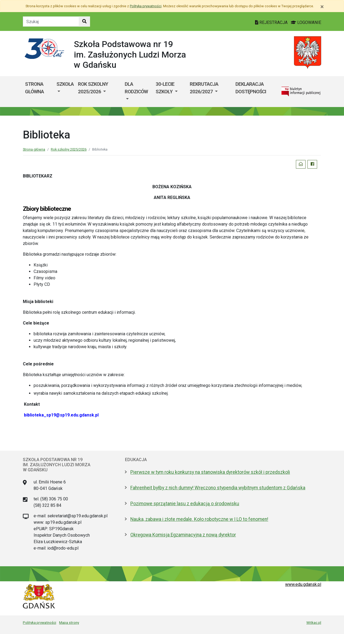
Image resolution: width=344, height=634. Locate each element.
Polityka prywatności (39, 622)
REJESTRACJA (272, 22)
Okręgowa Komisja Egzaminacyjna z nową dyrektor (183, 534)
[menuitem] (65, 91)
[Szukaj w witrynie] (84, 21)
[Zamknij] (322, 6)
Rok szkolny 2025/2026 (93, 87)
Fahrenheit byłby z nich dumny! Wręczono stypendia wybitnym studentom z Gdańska (217, 487)
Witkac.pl (313, 622)
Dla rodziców (136, 87)
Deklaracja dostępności (250, 87)
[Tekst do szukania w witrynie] (51, 21)
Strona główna (34, 87)
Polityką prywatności (146, 6)
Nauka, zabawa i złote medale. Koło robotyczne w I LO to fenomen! (199, 519)
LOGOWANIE (306, 22)
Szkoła (65, 84)
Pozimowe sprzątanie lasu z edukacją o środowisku (184, 503)
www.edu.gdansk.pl (303, 584)
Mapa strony (69, 622)
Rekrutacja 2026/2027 (204, 87)
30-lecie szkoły (165, 87)
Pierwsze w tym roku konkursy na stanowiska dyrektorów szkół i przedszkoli (210, 472)
